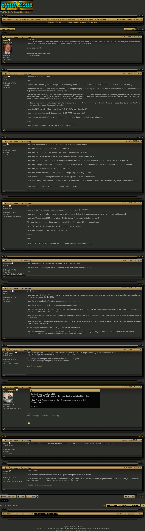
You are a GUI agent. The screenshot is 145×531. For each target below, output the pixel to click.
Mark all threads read (24, 514)
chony (5, 444)
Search (83, 22)
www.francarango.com (36, 366)
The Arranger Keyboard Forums (36, 19)
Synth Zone (8, 19)
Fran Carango (9, 353)
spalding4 (7, 291)
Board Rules (8, 514)
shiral (5, 77)
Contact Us (121, 514)
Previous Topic (8, 496)
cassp (5, 40)
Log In (139, 19)
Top (4, 62)
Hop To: (103, 506)
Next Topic (32, 496)
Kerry (17, 505)
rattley (5, 471)
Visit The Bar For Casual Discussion (14, 12)
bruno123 (7, 264)
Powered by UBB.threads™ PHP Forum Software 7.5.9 (72, 530)
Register (51, 22)
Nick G (5, 206)
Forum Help (92, 22)
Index (21, 496)
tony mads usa (9, 390)
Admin (10, 505)
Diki (14, 505)
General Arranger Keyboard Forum (67, 19)
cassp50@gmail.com (35, 55)
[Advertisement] (95, 6)
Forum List (60, 22)
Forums (17, 19)
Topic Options (8, 29)
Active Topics (73, 22)
